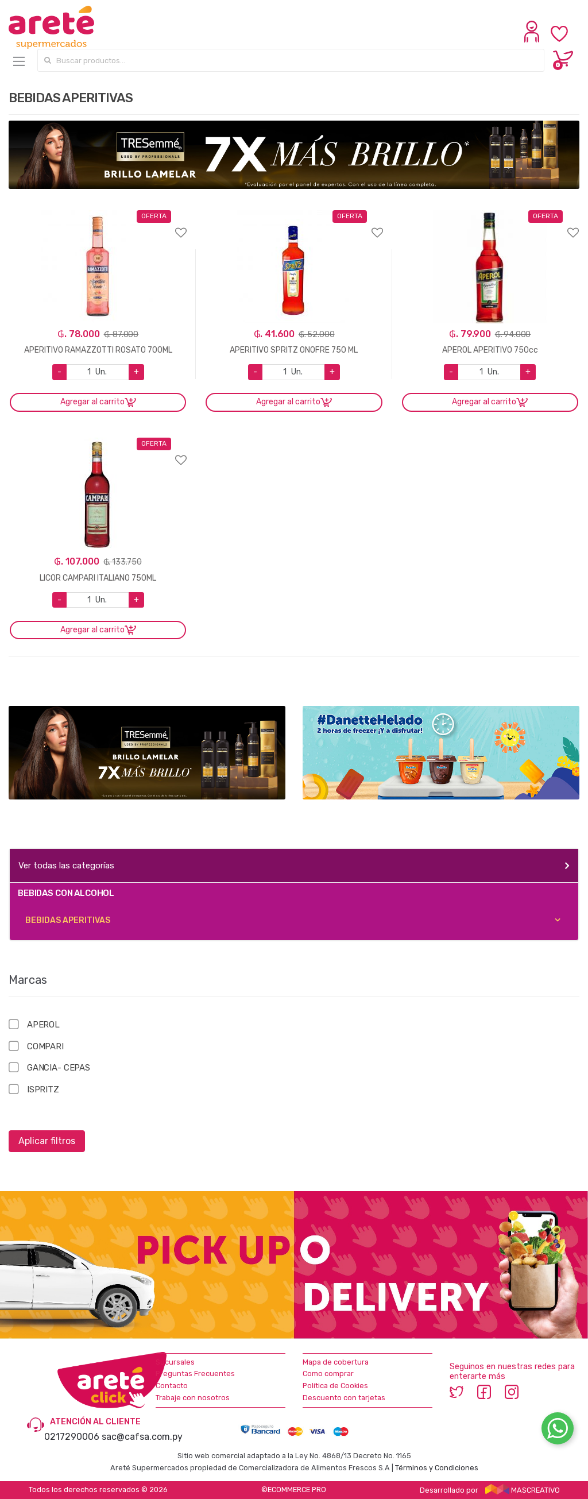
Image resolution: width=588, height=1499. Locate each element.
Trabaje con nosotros (193, 1397)
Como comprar (328, 1373)
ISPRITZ (43, 1089)
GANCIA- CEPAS (58, 1068)
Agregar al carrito (92, 402)
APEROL (43, 1024)
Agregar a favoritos (98, 225)
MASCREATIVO (522, 1490)
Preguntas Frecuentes (195, 1373)
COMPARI (45, 1046)
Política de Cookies (335, 1385)
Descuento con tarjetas (344, 1397)
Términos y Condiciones (436, 1467)
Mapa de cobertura (336, 1362)
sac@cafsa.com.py (142, 1436)
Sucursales (175, 1362)
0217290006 (71, 1436)
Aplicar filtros (46, 1140)
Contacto (172, 1385)
